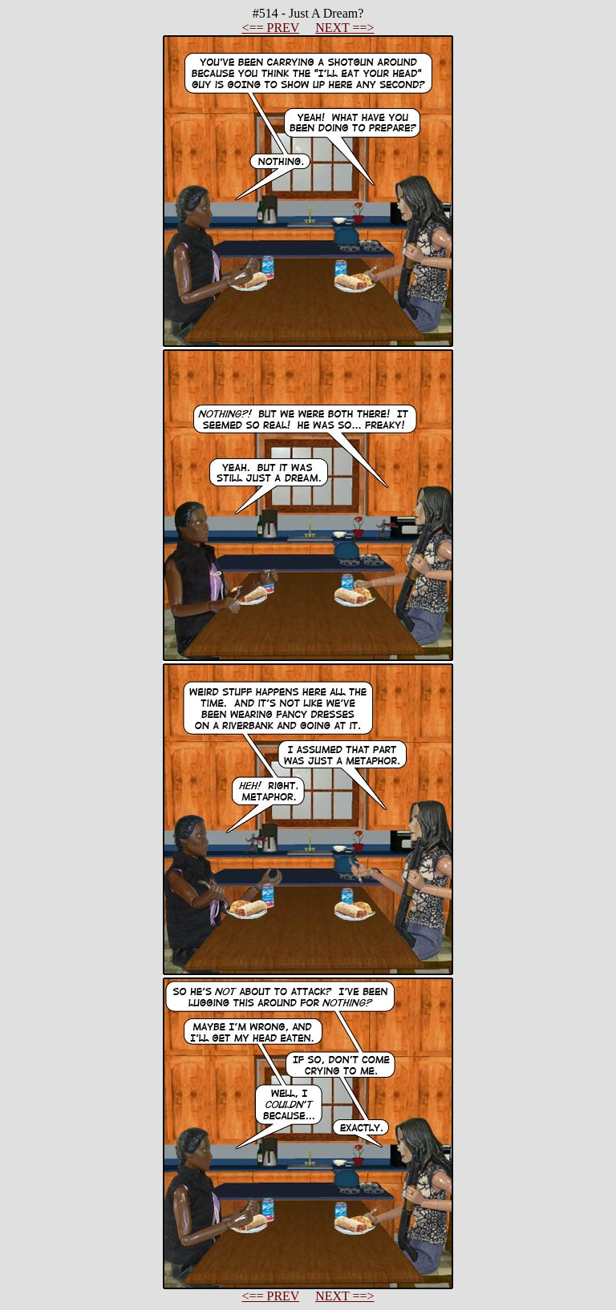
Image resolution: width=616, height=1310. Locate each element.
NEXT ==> (344, 27)
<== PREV (270, 27)
